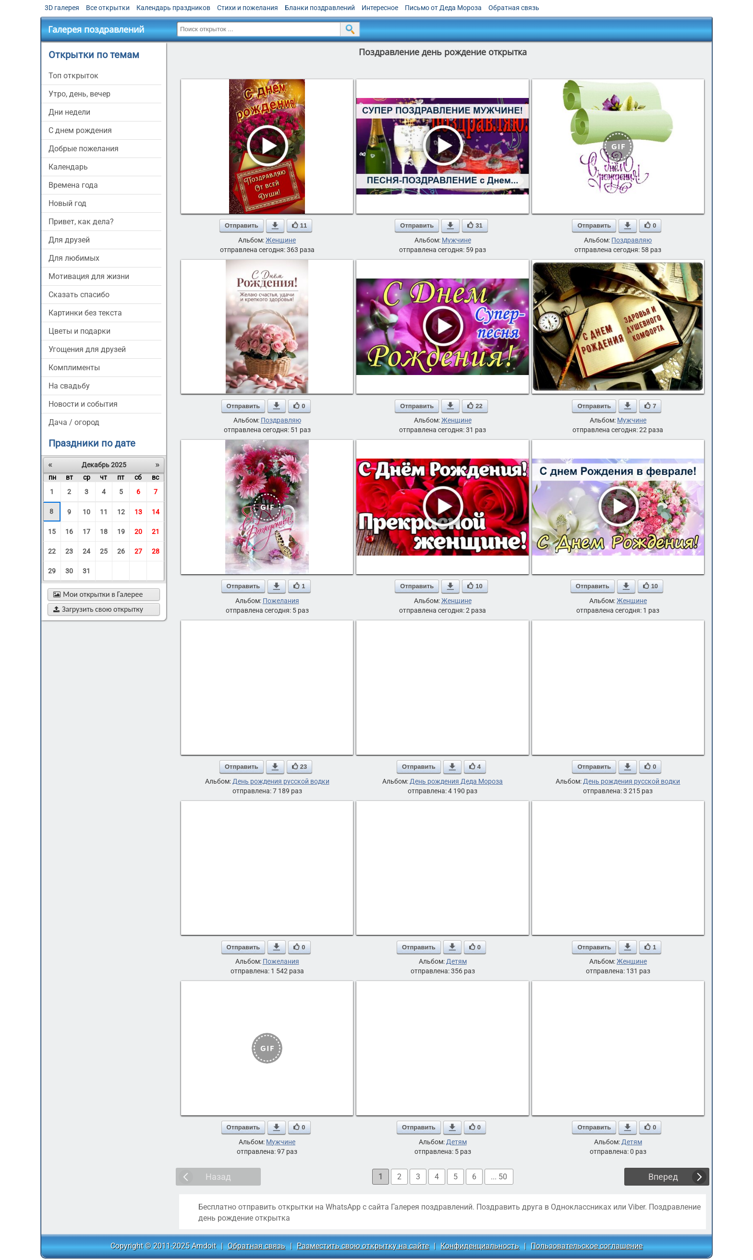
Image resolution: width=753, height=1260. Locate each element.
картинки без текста (85, 312)
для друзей (69, 239)
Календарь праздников (173, 8)
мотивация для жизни (89, 276)
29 (52, 571)
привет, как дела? (81, 221)
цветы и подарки (79, 331)
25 (104, 551)
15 (52, 531)
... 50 (499, 1176)
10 (86, 512)
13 (138, 512)
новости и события (83, 404)
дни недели (69, 112)
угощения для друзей (87, 349)
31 (86, 571)
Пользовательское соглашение (587, 1245)
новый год (67, 203)
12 (121, 512)
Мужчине (456, 240)
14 (155, 512)
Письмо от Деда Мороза (443, 8)
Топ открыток (73, 75)
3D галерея (62, 8)
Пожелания (281, 601)
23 (69, 551)
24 (86, 551)
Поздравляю (631, 240)
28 (155, 551)
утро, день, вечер (79, 93)
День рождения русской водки (280, 781)
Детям (456, 961)
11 (104, 512)
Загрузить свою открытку (98, 609)
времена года (73, 185)
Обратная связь (513, 8)
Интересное (380, 8)
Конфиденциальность (479, 1245)
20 (138, 531)
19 (121, 531)
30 (69, 571)
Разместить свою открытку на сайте (363, 1245)
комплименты (74, 367)
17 (86, 531)
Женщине (281, 240)
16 (69, 531)
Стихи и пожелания (247, 8)
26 (121, 551)
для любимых (74, 258)
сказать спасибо (79, 294)
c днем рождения (80, 130)
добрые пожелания (84, 148)
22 (52, 551)
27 (138, 551)
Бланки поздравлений (320, 8)
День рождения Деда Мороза (456, 781)
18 (104, 531)
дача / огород (74, 422)
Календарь (68, 166)
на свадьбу (69, 385)
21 (155, 531)
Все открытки (108, 8)
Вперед (663, 1177)
